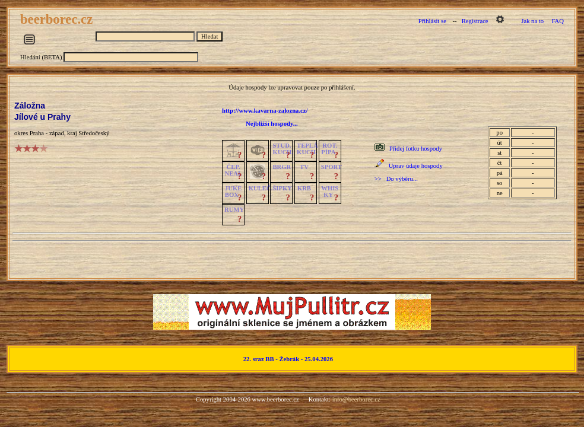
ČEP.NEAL (233, 170)
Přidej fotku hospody (415, 148)
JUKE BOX (233, 191)
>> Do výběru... (396, 179)
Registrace (475, 21)
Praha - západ (47, 133)
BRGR (281, 167)
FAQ (557, 21)
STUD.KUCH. (282, 148)
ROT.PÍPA (329, 148)
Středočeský (93, 133)
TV (304, 167)
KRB (304, 188)
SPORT (331, 167)
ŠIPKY (281, 188)
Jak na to (532, 21)
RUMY (234, 209)
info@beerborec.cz (356, 399)
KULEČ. (261, 188)
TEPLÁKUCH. (307, 148)
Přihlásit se (432, 21)
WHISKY (329, 191)
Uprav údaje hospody (416, 165)
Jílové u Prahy (42, 117)
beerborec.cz (58, 19)
